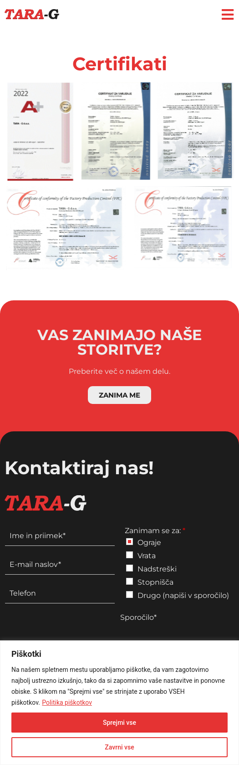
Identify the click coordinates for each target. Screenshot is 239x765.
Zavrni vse (119, 747)
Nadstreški (157, 569)
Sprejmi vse (119, 722)
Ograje (149, 542)
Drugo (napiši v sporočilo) (183, 595)
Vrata (146, 555)
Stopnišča (155, 582)
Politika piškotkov (67, 702)
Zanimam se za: (155, 530)
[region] (119, 702)
